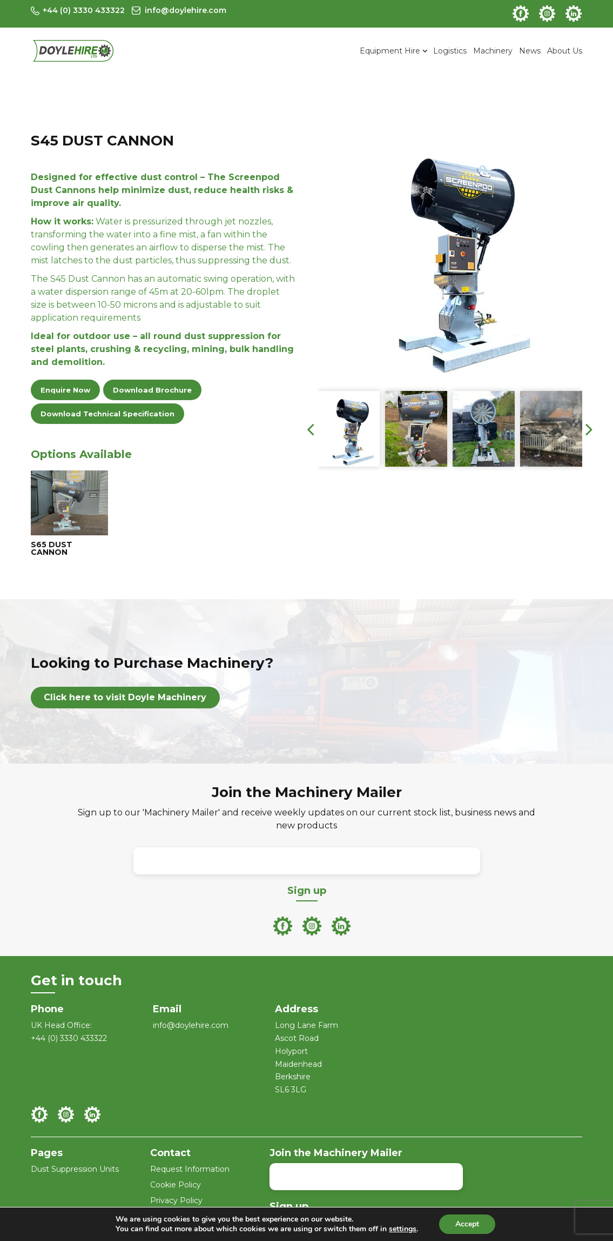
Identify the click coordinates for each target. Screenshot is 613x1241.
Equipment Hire (390, 51)
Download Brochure (152, 390)
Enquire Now (65, 390)
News (530, 51)
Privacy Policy (176, 1200)
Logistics (450, 51)
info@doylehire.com (190, 1025)
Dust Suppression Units (75, 1169)
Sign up (306, 891)
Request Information (190, 1169)
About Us (564, 51)
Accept (467, 1224)
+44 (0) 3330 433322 (69, 1038)
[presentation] (310, 429)
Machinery (493, 51)
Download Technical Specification (107, 413)
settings (402, 1229)
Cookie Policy (175, 1185)
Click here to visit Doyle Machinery (125, 697)
